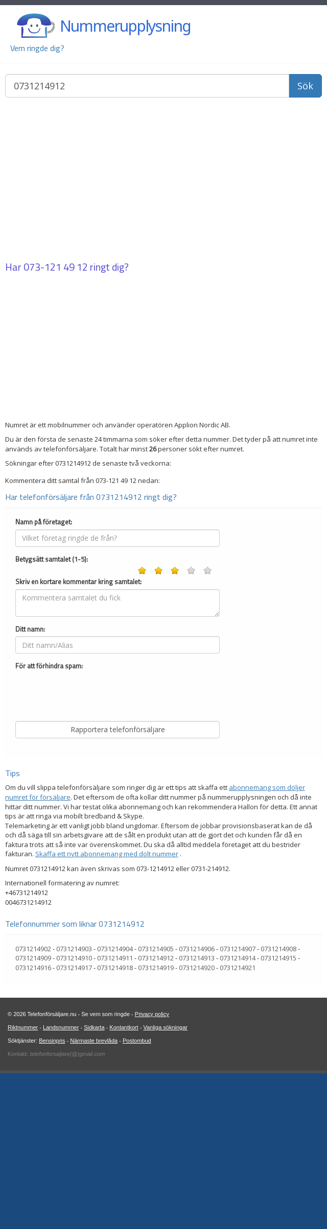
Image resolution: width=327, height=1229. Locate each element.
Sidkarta (94, 1183)
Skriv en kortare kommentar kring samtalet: (78, 737)
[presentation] (93, 849)
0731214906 (197, 1104)
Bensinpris (52, 1196)
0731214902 (33, 1104)
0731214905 (156, 1104)
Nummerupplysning (125, 25)
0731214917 (74, 1123)
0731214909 (33, 1113)
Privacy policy (152, 1170)
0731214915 (278, 1113)
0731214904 (115, 1104)
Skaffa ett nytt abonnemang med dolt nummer (106, 1009)
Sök (305, 86)
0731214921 (237, 1123)
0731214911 (115, 1113)
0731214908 (278, 1104)
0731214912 (156, 1113)
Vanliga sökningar (165, 1183)
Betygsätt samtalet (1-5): (51, 715)
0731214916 (33, 1123)
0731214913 (197, 1113)
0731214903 (74, 1104)
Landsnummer (61, 1183)
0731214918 (115, 1123)
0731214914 (237, 1113)
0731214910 (74, 1113)
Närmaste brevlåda (94, 1196)
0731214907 (237, 1104)
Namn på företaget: (43, 678)
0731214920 (197, 1123)
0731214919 (156, 1123)
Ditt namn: (30, 785)
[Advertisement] (163, 180)
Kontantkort (123, 1183)
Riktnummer (23, 1183)
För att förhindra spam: (49, 822)
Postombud (137, 1196)
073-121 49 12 (56, 267)
